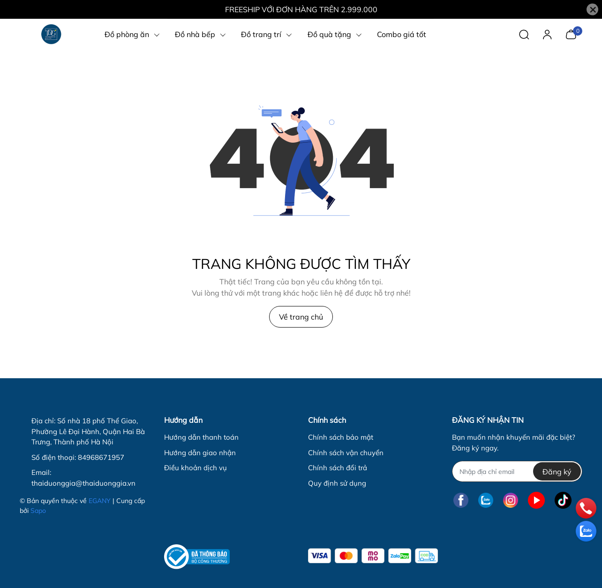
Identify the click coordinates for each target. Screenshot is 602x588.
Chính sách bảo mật (340, 437)
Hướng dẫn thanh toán (201, 437)
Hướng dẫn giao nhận (200, 452)
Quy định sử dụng (337, 483)
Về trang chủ (301, 316)
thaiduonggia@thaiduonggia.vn (83, 483)
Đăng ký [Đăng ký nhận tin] (557, 471)
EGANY (100, 500)
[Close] (592, 9)
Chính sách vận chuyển (346, 452)
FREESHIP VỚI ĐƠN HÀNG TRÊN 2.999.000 (301, 9)
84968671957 (101, 457)
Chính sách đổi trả (337, 467)
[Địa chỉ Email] (517, 471)
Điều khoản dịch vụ (195, 467)
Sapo (38, 510)
